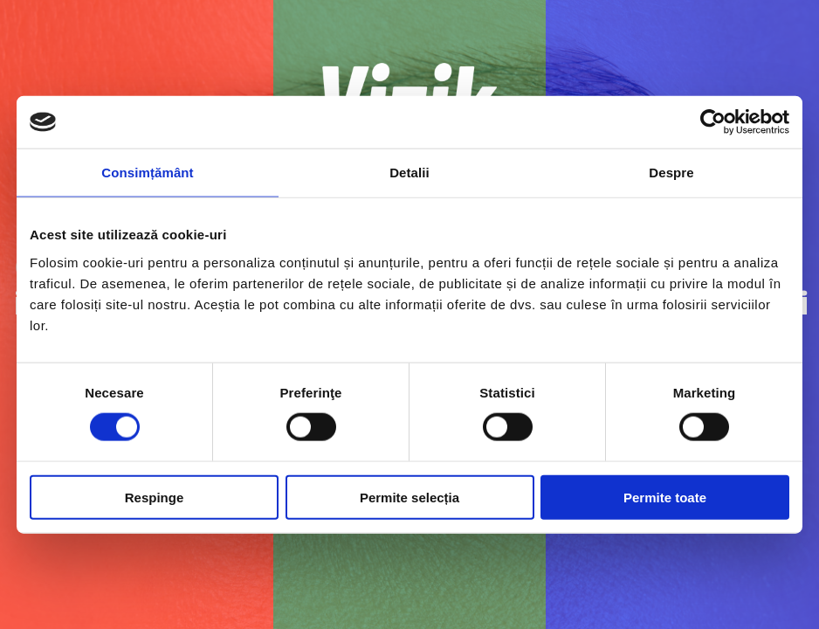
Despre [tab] (671, 172)
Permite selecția (409, 496)
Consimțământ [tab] (147, 172)
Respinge (154, 496)
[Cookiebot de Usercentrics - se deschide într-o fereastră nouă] (713, 122)
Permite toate (664, 496)
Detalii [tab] (409, 172)
